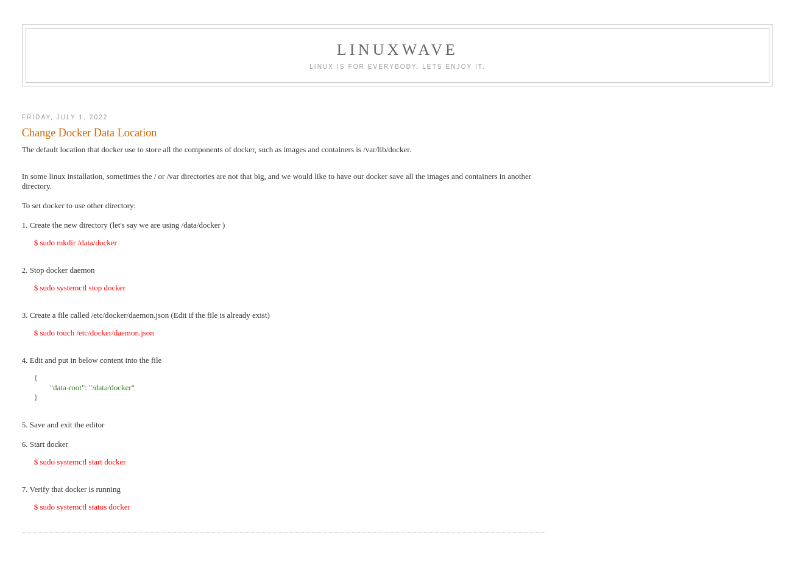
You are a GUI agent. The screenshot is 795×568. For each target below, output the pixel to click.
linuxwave (397, 49)
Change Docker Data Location (89, 133)
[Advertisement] (398, 97)
